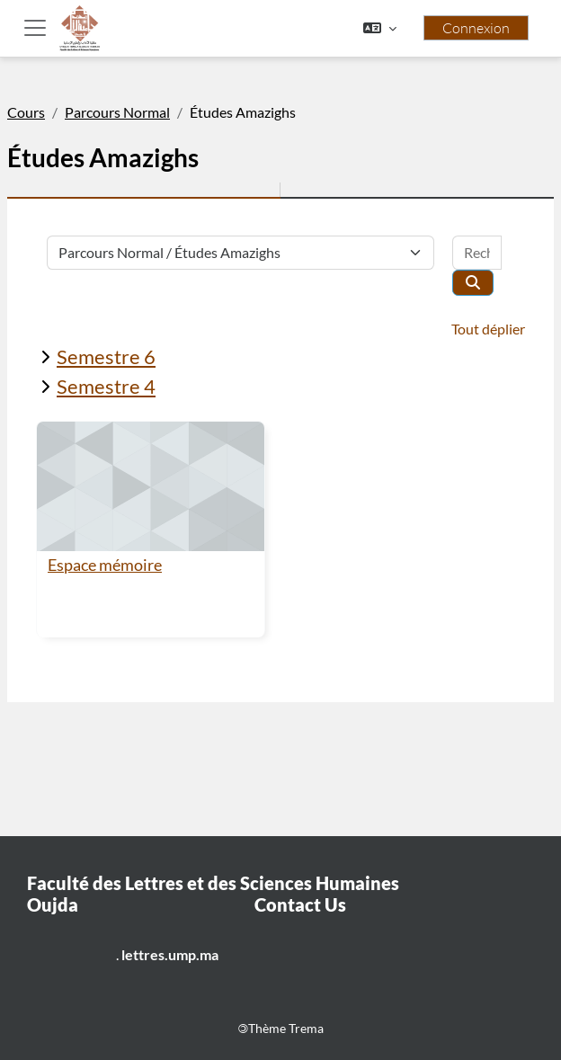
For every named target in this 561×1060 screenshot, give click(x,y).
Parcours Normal (117, 111)
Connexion (476, 28)
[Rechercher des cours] (477, 253)
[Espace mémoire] (150, 487)
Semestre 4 (106, 386)
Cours (26, 111)
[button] (380, 27)
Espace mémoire (105, 565)
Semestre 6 (106, 356)
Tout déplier (488, 328)
